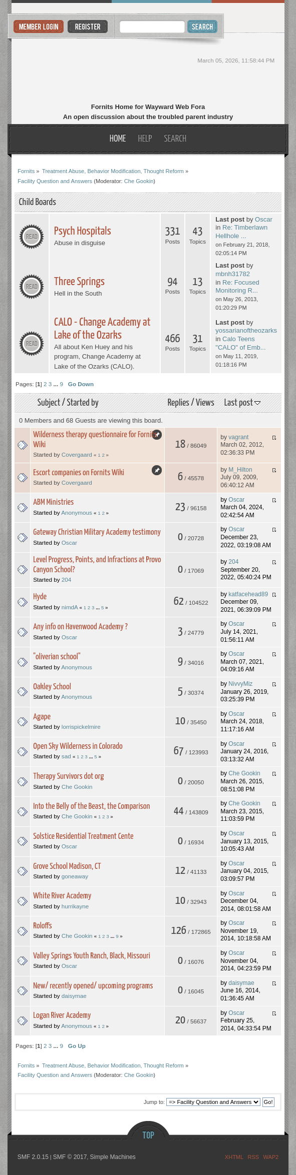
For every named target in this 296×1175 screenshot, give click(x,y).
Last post (242, 403)
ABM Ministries (53, 502)
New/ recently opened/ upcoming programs (93, 986)
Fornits (148, 69)
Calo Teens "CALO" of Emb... (240, 343)
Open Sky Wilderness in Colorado (78, 746)
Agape (42, 717)
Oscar (263, 219)
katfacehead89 (248, 594)
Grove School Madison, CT (67, 866)
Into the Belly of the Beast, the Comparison (91, 806)
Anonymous (76, 512)
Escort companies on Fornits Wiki (78, 473)
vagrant (238, 437)
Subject (49, 403)
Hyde (40, 597)
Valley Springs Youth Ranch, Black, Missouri (91, 956)
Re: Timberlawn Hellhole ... (241, 232)
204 (67, 579)
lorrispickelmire (81, 726)
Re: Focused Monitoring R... (237, 287)
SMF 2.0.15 (33, 1156)
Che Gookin (139, 181)
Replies (178, 403)
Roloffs (42, 926)
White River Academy (62, 896)
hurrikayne (75, 906)
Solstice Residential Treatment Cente (83, 836)
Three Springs (79, 282)
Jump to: (154, 1102)
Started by (82, 403)
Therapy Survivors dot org (68, 776)
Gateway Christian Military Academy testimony (97, 532)
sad (66, 756)
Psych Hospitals (82, 231)
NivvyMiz (240, 683)
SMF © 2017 (70, 1156)
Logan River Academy (62, 1015)
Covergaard (77, 454)
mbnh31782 (232, 274)
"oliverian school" (56, 657)
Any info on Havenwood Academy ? (80, 627)
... (57, 384)
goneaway (75, 876)
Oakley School (52, 687)
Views (205, 403)
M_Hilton (240, 469)
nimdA (70, 607)
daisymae (74, 995)
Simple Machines (112, 1156)
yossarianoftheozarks (246, 330)
